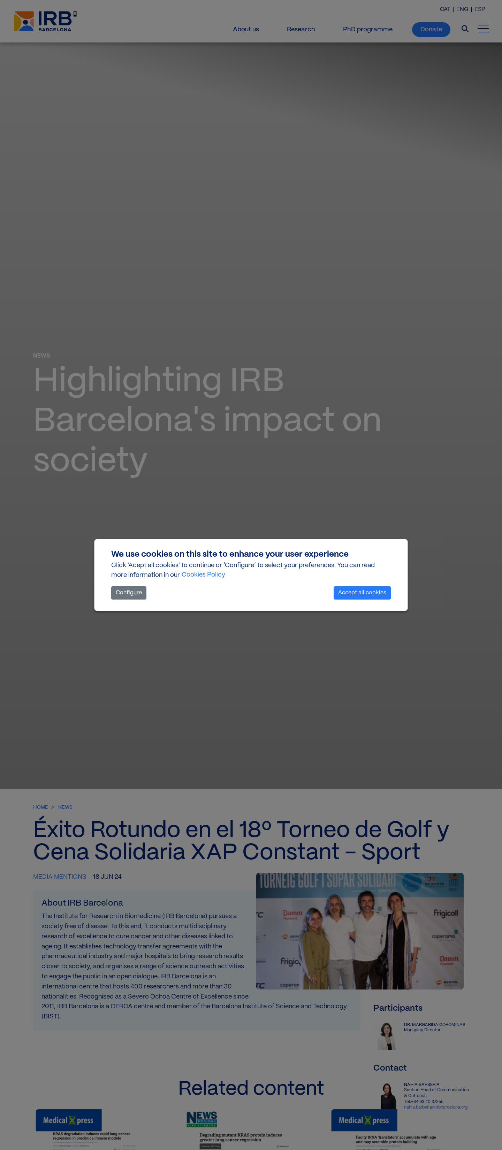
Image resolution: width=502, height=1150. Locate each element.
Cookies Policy (203, 575)
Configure (129, 592)
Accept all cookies (362, 592)
